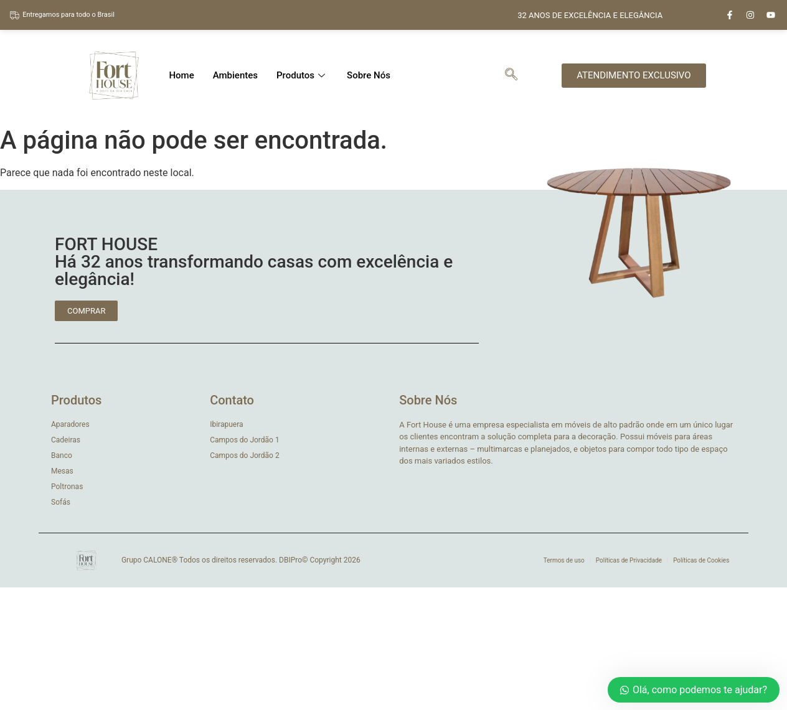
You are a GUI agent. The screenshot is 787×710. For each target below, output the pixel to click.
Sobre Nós (368, 75)
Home (181, 75)
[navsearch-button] (511, 75)
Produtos (302, 75)
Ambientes (235, 75)
